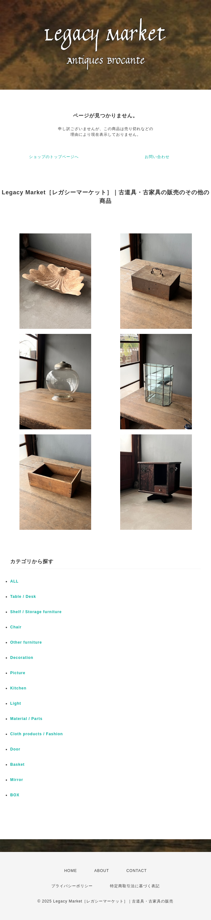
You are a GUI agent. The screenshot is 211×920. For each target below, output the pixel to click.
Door (15, 749)
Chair (16, 627)
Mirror (16, 780)
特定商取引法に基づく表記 (135, 886)
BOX (14, 795)
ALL (14, 581)
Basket (17, 764)
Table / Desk (23, 596)
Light (15, 703)
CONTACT (136, 870)
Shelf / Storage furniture (36, 612)
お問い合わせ (157, 157)
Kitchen (18, 688)
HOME (70, 870)
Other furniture (26, 642)
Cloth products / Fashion (36, 734)
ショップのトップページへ (54, 157)
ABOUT (101, 870)
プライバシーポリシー (72, 886)
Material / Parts (26, 718)
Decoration (21, 657)
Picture (17, 673)
